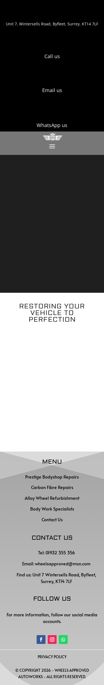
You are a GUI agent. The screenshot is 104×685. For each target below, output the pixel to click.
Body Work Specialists (52, 509)
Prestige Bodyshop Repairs (52, 477)
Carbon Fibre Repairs (52, 487)
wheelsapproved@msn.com (62, 563)
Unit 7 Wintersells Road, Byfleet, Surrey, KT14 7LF (63, 577)
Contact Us (52, 519)
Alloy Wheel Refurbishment (52, 498)
